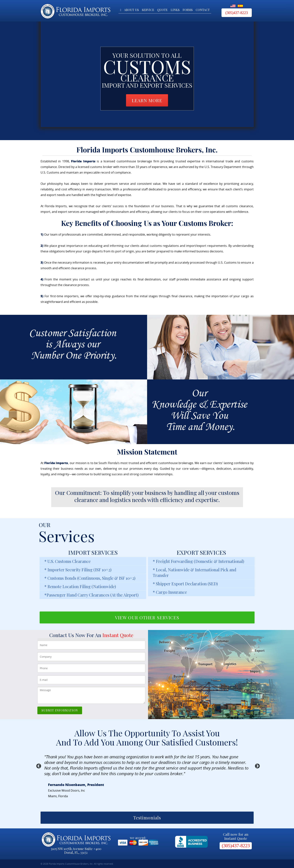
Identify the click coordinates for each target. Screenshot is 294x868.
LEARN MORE (147, 100)
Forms (188, 10)
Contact (203, 10)
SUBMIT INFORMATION (59, 710)
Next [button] (256, 765)
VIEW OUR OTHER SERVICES (147, 617)
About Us (131, 10)
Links (175, 10)
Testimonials (147, 818)
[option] (147, 782)
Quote (162, 10)
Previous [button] (38, 765)
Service (148, 10)
